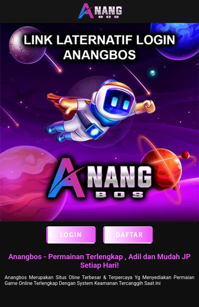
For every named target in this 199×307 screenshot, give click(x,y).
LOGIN (71, 235)
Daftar (128, 235)
